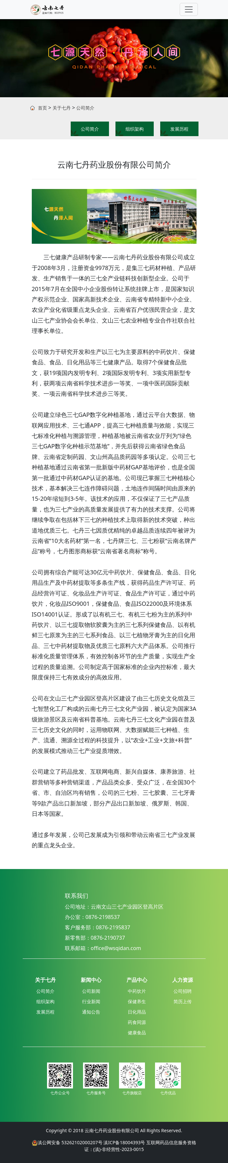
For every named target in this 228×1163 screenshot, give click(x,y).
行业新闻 (91, 1001)
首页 (42, 108)
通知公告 (91, 1012)
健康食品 (137, 1032)
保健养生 (137, 1001)
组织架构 (135, 129)
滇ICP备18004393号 (124, 1142)
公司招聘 (183, 991)
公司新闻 (91, 991)
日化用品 (137, 1012)
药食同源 (137, 1022)
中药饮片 (137, 991)
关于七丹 (62, 108)
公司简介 (85, 108)
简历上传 (183, 1001)
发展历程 (179, 129)
